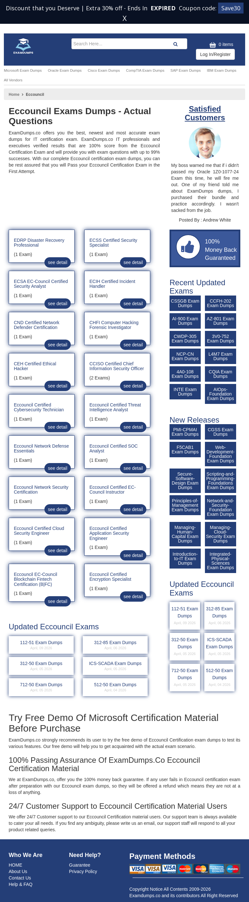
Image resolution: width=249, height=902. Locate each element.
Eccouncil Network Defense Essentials (41, 448)
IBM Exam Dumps (221, 70)
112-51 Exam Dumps (184, 616)
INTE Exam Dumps (185, 391)
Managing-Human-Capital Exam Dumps (185, 534)
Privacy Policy (83, 871)
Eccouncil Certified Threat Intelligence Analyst (115, 407)
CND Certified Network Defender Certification (37, 325)
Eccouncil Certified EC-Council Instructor (112, 490)
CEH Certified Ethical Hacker (35, 366)
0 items (220, 45)
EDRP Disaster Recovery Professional (39, 243)
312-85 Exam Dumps (219, 616)
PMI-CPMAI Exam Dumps (184, 432)
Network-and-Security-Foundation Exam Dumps (220, 507)
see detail (57, 262)
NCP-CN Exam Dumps (184, 356)
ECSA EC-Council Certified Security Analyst (41, 284)
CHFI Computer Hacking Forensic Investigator (114, 325)
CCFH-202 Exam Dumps (220, 303)
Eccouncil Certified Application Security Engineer (109, 533)
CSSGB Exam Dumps (185, 303)
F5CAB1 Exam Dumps (184, 449)
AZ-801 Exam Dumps (221, 321)
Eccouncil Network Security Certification (41, 490)
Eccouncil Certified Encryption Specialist (110, 577)
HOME (15, 865)
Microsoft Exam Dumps (23, 70)
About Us (18, 871)
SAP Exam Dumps (186, 70)
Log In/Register (215, 54)
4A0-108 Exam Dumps (184, 374)
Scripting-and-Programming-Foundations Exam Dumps (220, 480)
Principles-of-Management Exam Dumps (184, 505)
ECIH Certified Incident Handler (112, 284)
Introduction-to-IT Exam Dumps (185, 558)
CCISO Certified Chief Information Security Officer (116, 366)
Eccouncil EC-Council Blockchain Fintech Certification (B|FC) (35, 579)
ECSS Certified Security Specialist (113, 243)
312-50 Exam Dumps (184, 647)
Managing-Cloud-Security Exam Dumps (220, 534)
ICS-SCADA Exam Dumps (219, 647)
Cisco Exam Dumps (104, 70)
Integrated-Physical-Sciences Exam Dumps (220, 560)
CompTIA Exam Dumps (145, 70)
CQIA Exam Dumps (220, 374)
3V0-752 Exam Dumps (220, 338)
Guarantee (79, 865)
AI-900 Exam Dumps (185, 321)
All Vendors (13, 80)
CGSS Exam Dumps (220, 432)
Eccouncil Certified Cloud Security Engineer (39, 531)
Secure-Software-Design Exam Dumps (185, 480)
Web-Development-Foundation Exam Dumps (221, 454)
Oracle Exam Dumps (65, 70)
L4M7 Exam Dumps (220, 356)
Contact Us (20, 877)
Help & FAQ (20, 884)
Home (14, 94)
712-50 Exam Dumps (184, 678)
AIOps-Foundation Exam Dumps (220, 394)
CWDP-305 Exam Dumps (184, 338)
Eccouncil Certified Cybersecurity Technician (39, 407)
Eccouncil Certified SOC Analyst (113, 448)
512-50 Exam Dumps (219, 678)
